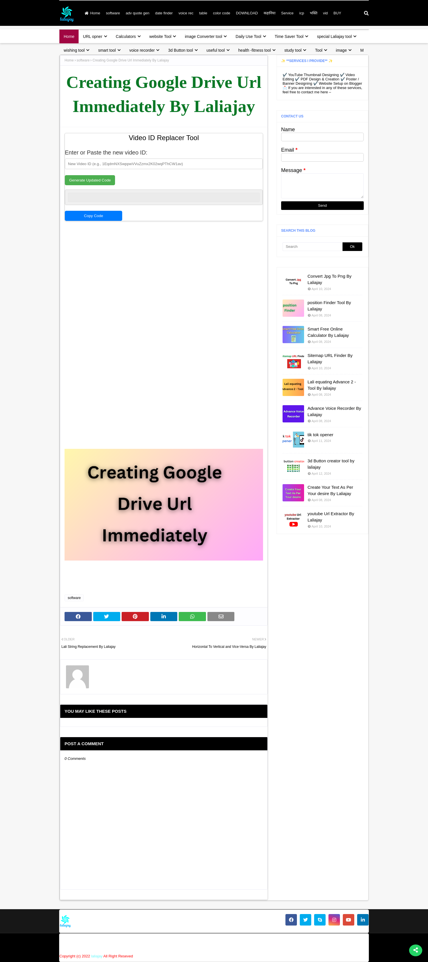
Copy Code (93, 216)
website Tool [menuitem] (160, 36)
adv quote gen (137, 13)
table (203, 13)
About (237, 942)
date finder (164, 13)
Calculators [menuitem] (126, 36)
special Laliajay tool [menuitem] (334, 36)
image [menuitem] (341, 50)
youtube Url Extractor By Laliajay (331, 517)
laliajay (97, 956)
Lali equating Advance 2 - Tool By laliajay (332, 385)
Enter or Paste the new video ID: (106, 152)
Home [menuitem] (69, 36)
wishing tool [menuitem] (74, 50)
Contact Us (260, 942)
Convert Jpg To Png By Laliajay (329, 279)
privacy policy (291, 942)
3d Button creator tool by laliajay (331, 464)
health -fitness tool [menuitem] (254, 50)
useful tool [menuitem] (216, 50)
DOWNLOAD (247, 13)
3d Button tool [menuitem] (180, 50)
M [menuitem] (362, 50)
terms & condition (352, 942)
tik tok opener (320, 434)
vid (325, 13)
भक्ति (313, 13)
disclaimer (320, 942)
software (113, 13)
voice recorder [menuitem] (142, 50)
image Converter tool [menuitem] (203, 36)
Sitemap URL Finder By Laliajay (330, 358)
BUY (337, 13)
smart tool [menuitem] (107, 50)
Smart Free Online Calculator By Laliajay (328, 332)
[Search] (313, 246)
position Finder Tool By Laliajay (329, 306)
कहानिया (269, 13)
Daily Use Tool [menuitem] (248, 36)
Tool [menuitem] (318, 50)
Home (92, 13)
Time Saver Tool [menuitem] (289, 36)
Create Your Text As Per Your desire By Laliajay (330, 490)
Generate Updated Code (90, 180)
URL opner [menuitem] (92, 36)
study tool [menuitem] (292, 50)
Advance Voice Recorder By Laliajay (334, 411)
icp (301, 13)
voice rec (185, 13)
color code (221, 13)
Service (287, 13)
